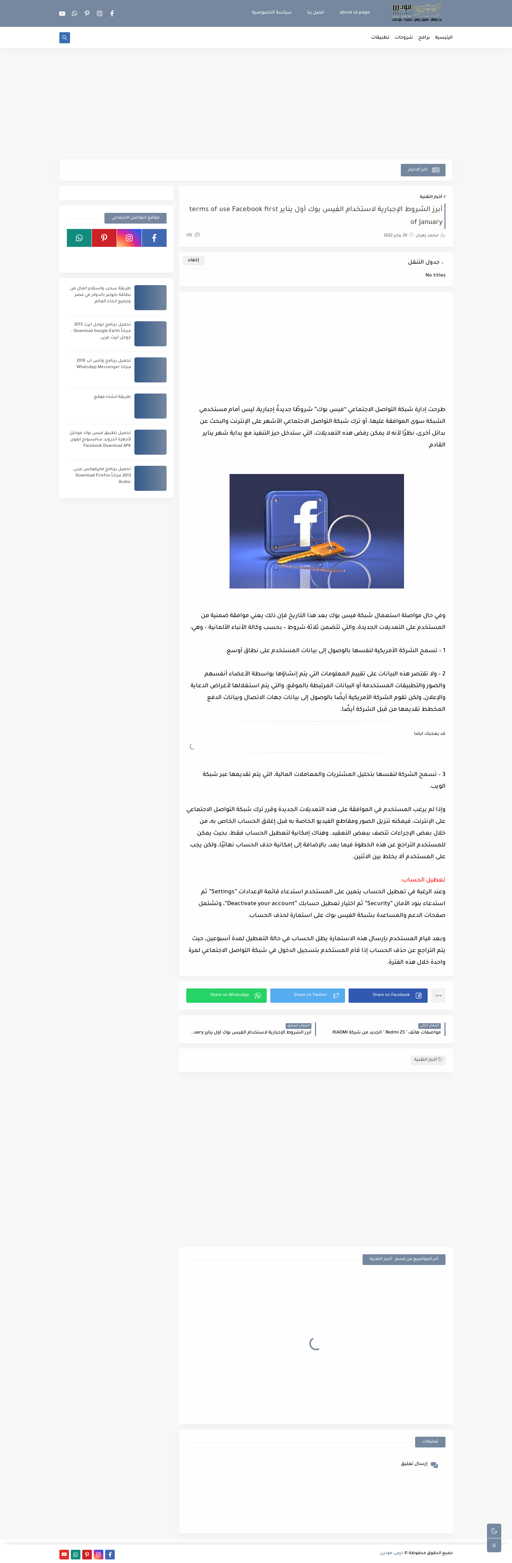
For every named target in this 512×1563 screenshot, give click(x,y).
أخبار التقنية (431, 197)
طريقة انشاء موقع (112, 397)
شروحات (404, 37)
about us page (355, 12)
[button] (388, 995)
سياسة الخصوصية (272, 12)
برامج (424, 37)
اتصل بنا (315, 12)
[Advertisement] (256, 104)
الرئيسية (444, 37)
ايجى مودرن (391, 1553)
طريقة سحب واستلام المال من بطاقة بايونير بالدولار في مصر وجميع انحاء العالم (100, 295)
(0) (193, 235)
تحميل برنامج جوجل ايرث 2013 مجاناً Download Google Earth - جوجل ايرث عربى (101, 331)
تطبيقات (380, 37)
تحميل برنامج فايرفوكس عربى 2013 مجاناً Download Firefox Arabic (102, 476)
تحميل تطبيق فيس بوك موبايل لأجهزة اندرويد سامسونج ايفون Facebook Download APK (100, 440)
